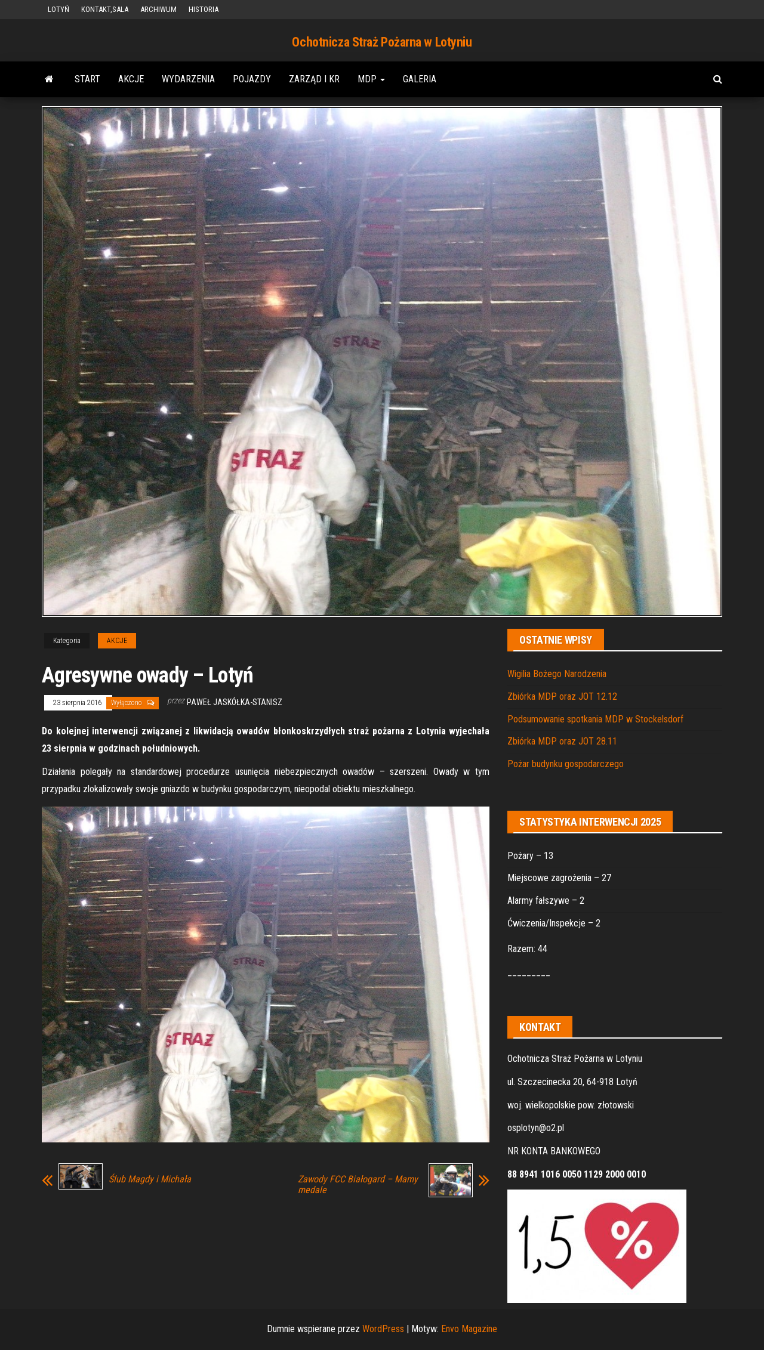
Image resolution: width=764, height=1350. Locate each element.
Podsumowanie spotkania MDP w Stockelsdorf (595, 719)
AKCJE (131, 79)
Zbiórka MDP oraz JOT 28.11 (562, 741)
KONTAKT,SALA (104, 9)
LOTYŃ (58, 9)
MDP (371, 79)
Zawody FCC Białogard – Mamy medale (358, 1184)
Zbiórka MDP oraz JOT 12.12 (562, 696)
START (87, 79)
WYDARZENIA (188, 79)
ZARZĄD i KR (314, 79)
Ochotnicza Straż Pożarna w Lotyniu (382, 42)
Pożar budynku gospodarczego (565, 764)
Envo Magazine (469, 1328)
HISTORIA (203, 9)
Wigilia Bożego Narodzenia (556, 673)
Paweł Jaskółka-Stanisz (234, 702)
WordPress (383, 1328)
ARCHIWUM (158, 9)
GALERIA (419, 79)
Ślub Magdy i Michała (150, 1179)
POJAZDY (252, 79)
